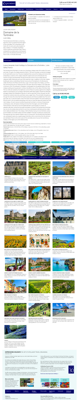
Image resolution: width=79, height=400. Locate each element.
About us (17, 383)
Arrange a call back (72, 91)
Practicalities (31, 54)
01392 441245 (72, 2)
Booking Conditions (34, 384)
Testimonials (60, 383)
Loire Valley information (57, 54)
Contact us (8, 383)
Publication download (68, 384)
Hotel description (7, 54)
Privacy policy (44, 383)
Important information (25, 384)
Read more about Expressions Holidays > (49, 366)
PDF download (22, 44)
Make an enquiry (15, 45)
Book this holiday (7, 45)
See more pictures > (72, 41)
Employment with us (52, 384)
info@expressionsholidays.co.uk (11, 391)
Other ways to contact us (65, 4)
